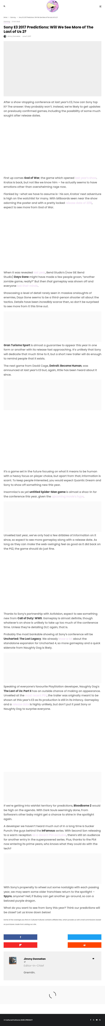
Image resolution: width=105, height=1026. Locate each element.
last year (39, 272)
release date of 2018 (79, 203)
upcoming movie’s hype (68, 496)
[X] (93, 1020)
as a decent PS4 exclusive (49, 835)
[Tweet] (52, 937)
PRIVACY (29, 1020)
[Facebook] (90, 1020)
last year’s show (86, 178)
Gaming (7, 22)
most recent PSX (36, 695)
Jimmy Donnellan (13, 36)
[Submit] (19, 945)
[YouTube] (96, 1020)
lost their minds (27, 286)
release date (21, 704)
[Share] (19, 937)
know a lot (65, 639)
